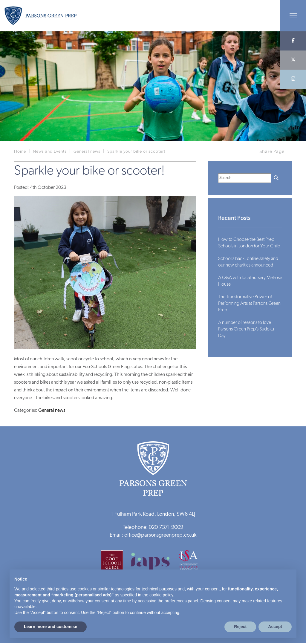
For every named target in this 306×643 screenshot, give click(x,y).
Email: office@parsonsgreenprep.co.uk (153, 535)
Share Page (271, 151)
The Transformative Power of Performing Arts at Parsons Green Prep (249, 304)
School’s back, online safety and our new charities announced (248, 262)
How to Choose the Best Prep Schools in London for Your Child (249, 243)
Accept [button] (275, 626)
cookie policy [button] (161, 595)
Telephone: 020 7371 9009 (153, 527)
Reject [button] (240, 626)
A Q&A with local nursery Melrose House (250, 281)
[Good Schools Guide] (115, 563)
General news (51, 410)
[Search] (244, 178)
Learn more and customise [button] (50, 626)
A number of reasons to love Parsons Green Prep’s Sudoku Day (246, 329)
